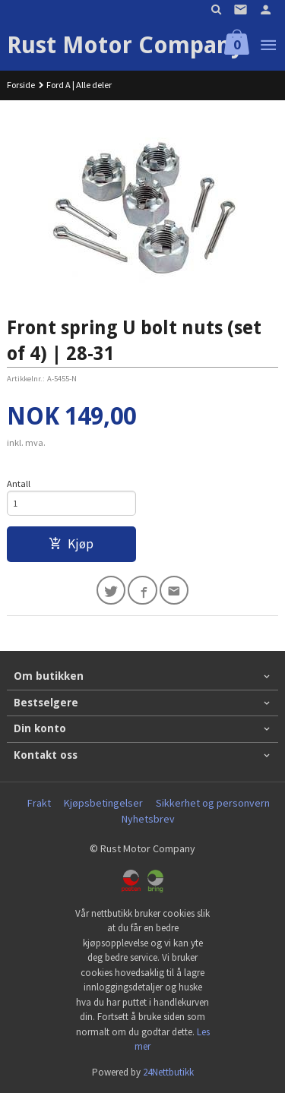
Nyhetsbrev (148, 819)
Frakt (39, 803)
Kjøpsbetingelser (103, 803)
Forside (21, 84)
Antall (18, 483)
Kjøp (71, 543)
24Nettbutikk (168, 1072)
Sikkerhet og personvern (213, 803)
